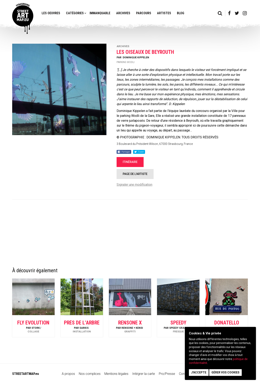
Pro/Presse (167, 374)
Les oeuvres (51, 13)
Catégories (75, 13)
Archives (123, 13)
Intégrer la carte (143, 374)
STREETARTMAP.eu (25, 374)
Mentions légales (116, 374)
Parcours (143, 13)
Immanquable (100, 13)
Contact (184, 374)
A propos (68, 374)
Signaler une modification (134, 185)
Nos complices (90, 374)
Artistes (164, 13)
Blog (180, 13)
